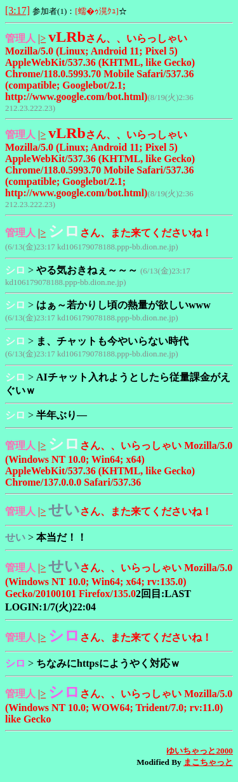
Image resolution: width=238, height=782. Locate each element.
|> (42, 38)
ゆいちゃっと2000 (199, 750)
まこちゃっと (208, 762)
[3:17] (17, 10)
